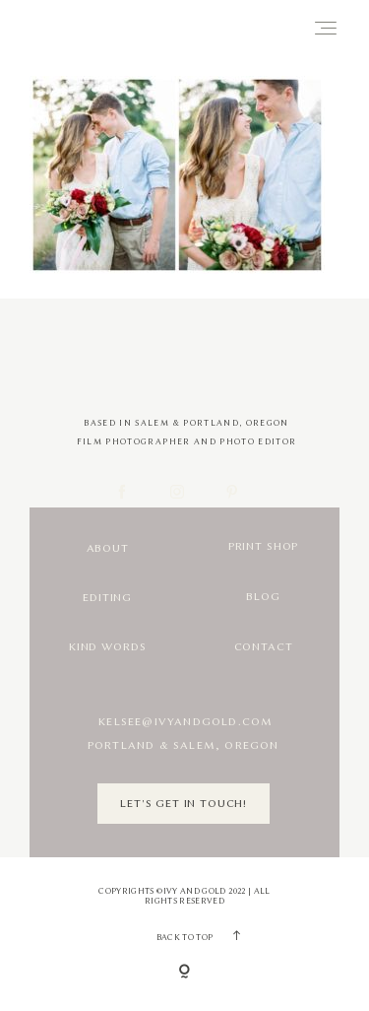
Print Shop (263, 546)
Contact (263, 646)
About (108, 548)
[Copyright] (184, 972)
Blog (262, 596)
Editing (107, 597)
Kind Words (107, 646)
